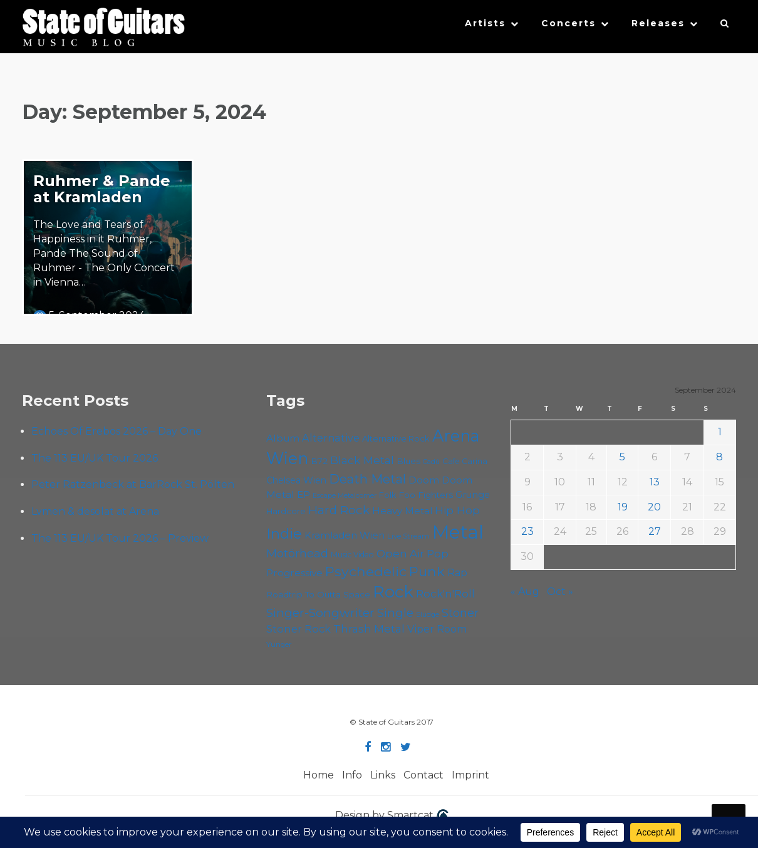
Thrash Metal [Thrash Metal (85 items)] (369, 628)
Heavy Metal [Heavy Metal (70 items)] (402, 511)
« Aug (525, 591)
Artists (485, 23)
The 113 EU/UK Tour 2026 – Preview (120, 538)
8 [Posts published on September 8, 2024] (719, 457)
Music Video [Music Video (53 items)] (352, 554)
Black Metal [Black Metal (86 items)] (362, 460)
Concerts (568, 23)
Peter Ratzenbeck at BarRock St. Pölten (132, 484)
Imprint (470, 775)
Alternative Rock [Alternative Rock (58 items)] (396, 438)
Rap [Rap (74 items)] (457, 573)
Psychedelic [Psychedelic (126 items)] (366, 571)
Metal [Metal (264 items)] (458, 532)
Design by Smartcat (392, 816)
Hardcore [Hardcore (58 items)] (286, 511)
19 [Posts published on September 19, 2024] (623, 507)
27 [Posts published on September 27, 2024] (654, 531)
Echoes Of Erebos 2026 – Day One (116, 431)
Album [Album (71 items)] (282, 438)
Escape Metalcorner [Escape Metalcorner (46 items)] (344, 496)
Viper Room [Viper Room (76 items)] (437, 629)
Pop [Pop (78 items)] (438, 553)
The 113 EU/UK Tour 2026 (94, 458)
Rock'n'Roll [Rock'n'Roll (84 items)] (445, 593)
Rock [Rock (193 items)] (393, 592)
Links (382, 775)
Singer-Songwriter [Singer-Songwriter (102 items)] (320, 612)
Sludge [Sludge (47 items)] (427, 614)
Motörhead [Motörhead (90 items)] (297, 553)
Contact (423, 775)
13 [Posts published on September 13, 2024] (655, 482)
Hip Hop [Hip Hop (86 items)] (457, 510)
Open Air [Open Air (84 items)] (400, 553)
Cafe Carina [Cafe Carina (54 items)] (464, 461)
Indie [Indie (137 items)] (284, 533)
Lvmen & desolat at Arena (95, 511)
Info (352, 775)
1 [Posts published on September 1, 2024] (720, 432)
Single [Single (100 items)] (395, 613)
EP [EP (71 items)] (303, 494)
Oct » (560, 591)
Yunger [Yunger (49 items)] (279, 644)
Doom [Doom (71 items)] (423, 480)
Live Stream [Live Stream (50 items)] (408, 536)
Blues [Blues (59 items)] (408, 461)
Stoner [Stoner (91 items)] (460, 612)
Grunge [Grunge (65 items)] (472, 494)
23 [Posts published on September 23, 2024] (527, 531)
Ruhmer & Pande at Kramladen (101, 189)
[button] (725, 26)
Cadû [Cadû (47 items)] (431, 461)
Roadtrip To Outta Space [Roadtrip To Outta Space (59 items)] (318, 594)
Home (318, 775)
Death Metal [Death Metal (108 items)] (367, 479)
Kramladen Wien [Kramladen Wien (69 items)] (344, 535)
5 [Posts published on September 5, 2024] (622, 457)
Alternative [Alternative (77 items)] (331, 438)
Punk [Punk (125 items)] (427, 571)
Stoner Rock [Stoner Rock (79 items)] (298, 629)
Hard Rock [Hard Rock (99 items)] (339, 510)
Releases (658, 23)
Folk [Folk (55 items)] (387, 495)
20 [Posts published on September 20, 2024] (654, 507)
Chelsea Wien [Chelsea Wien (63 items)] (296, 480)
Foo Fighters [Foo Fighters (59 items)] (425, 495)
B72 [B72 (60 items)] (319, 461)
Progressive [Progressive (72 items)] (294, 573)
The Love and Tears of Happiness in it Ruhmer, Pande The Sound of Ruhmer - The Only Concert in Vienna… (104, 253)
